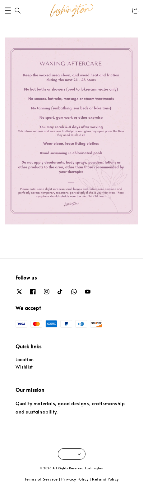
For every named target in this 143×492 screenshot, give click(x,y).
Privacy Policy (75, 479)
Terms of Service (41, 479)
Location (25, 359)
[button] (8, 10)
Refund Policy (105, 479)
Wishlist (24, 367)
